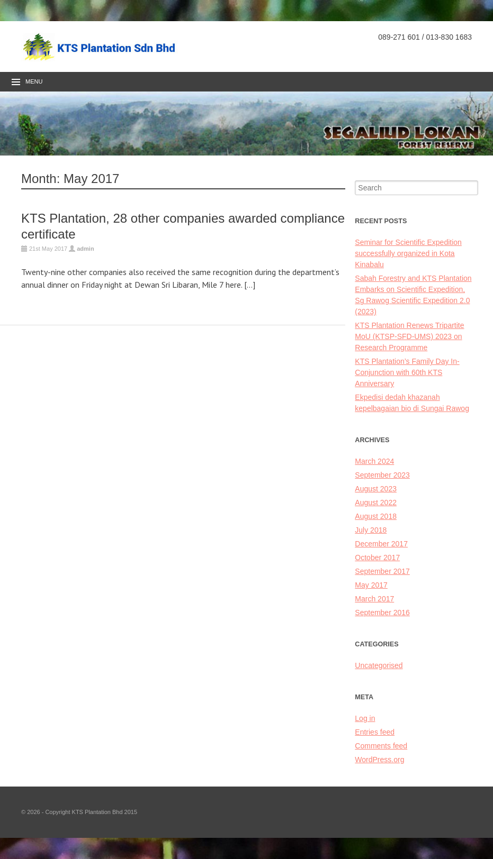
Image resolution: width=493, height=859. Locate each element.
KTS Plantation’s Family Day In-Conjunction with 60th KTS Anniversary (407, 372)
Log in (365, 718)
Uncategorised (378, 665)
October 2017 (377, 557)
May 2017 (371, 585)
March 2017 (374, 599)
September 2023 (382, 475)
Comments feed (381, 746)
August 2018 (376, 516)
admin (85, 248)
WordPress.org (379, 759)
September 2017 (382, 571)
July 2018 (371, 530)
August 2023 (376, 489)
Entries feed (375, 732)
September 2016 (382, 612)
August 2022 (376, 502)
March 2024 (374, 461)
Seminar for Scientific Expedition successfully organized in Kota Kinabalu (408, 253)
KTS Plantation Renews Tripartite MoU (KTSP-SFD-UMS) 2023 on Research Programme (409, 336)
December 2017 (381, 544)
